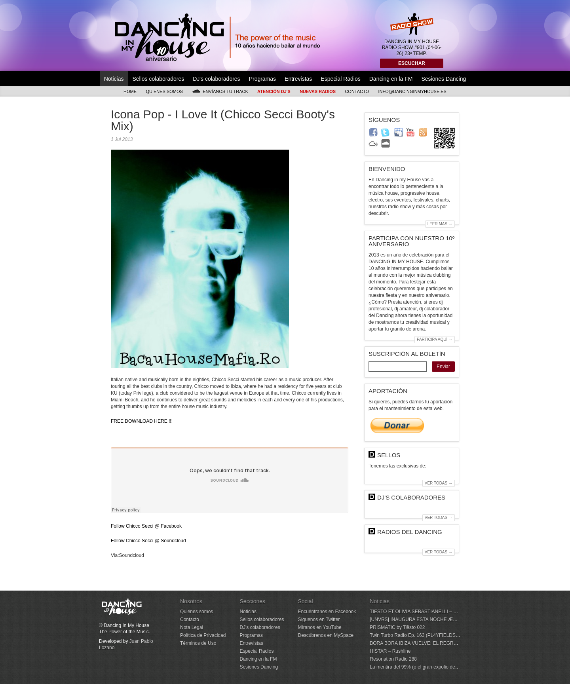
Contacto (357, 91)
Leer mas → (440, 224)
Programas (262, 79)
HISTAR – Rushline (390, 651)
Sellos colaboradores (158, 79)
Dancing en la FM (391, 79)
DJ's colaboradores (216, 79)
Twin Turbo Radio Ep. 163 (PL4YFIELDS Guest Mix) (425, 635)
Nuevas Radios (318, 91)
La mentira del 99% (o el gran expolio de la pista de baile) (430, 667)
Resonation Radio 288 (393, 659)
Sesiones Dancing (443, 79)
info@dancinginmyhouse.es (412, 91)
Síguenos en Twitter (319, 619)
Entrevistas (298, 79)
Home (130, 91)
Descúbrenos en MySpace (325, 635)
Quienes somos (164, 91)
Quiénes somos (196, 611)
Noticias (114, 79)
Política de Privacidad (203, 635)
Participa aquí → (434, 339)
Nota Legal (191, 627)
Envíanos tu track (220, 91)
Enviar (443, 366)
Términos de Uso (198, 643)
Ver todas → (438, 483)
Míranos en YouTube (319, 627)
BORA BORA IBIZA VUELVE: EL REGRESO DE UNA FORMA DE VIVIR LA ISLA (455, 643)
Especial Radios (340, 79)
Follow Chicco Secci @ (146, 526)
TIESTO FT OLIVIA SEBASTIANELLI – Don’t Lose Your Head (435, 611)
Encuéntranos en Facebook (327, 611)
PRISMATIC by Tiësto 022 (397, 627)
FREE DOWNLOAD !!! (142, 421)
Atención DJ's (274, 91)
